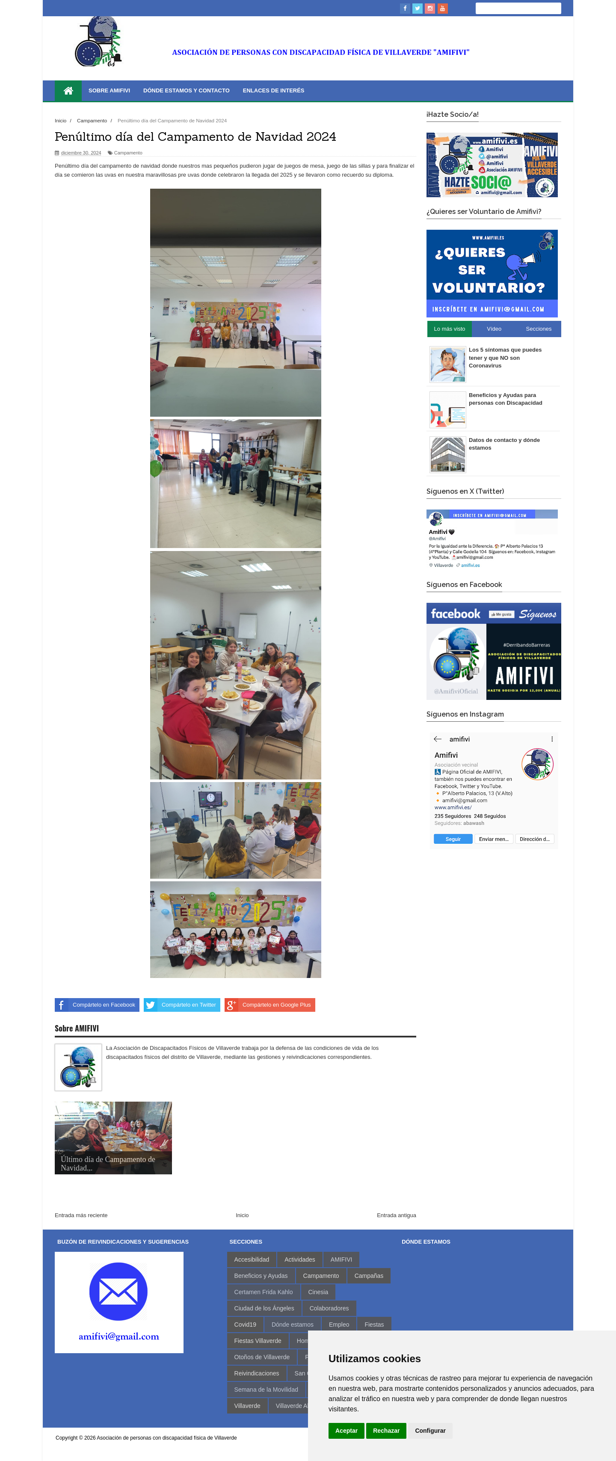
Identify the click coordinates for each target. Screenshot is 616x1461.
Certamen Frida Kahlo (263, 1292)
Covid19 (245, 1324)
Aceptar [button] (346, 1430)
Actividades (299, 1259)
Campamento (128, 152)
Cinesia (318, 1292)
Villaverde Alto (295, 1405)
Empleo (339, 1324)
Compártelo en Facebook (95, 1005)
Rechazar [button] (386, 1430)
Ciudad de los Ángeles (264, 1308)
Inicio (242, 1215)
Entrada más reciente (81, 1215)
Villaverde (247, 1405)
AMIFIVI (341, 1259)
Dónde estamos (293, 1324)
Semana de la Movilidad (266, 1389)
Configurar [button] (430, 1430)
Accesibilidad (252, 1259)
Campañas (369, 1275)
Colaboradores (329, 1308)
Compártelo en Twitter (180, 1005)
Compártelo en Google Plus (268, 1005)
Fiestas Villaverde (257, 1340)
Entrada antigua (396, 1215)
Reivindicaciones (256, 1373)
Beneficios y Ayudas (261, 1275)
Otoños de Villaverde (262, 1357)
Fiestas (374, 1324)
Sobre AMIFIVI (109, 90)
